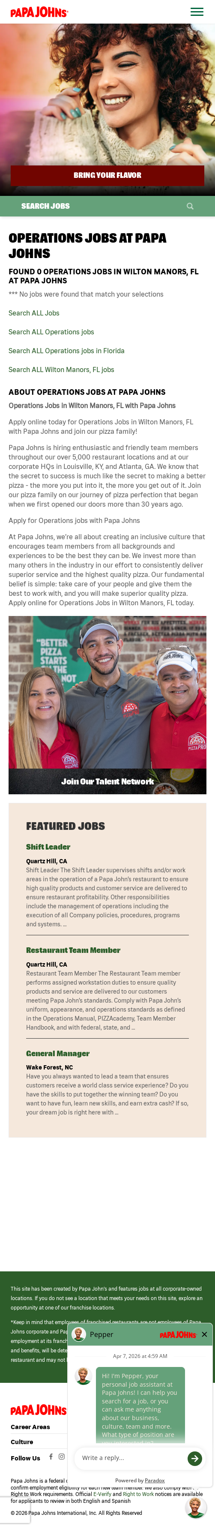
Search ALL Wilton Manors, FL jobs (61, 369)
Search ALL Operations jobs (51, 332)
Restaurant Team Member (73, 950)
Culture (22, 1441)
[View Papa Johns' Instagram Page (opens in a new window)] (62, 1459)
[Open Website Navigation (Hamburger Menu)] (195, 22)
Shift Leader (48, 846)
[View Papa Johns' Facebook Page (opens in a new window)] (52, 1459)
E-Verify (102, 1494)
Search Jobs (45, 205)
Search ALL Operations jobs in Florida (67, 350)
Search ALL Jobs (34, 313)
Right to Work (138, 1494)
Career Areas (30, 1426)
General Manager (58, 1053)
